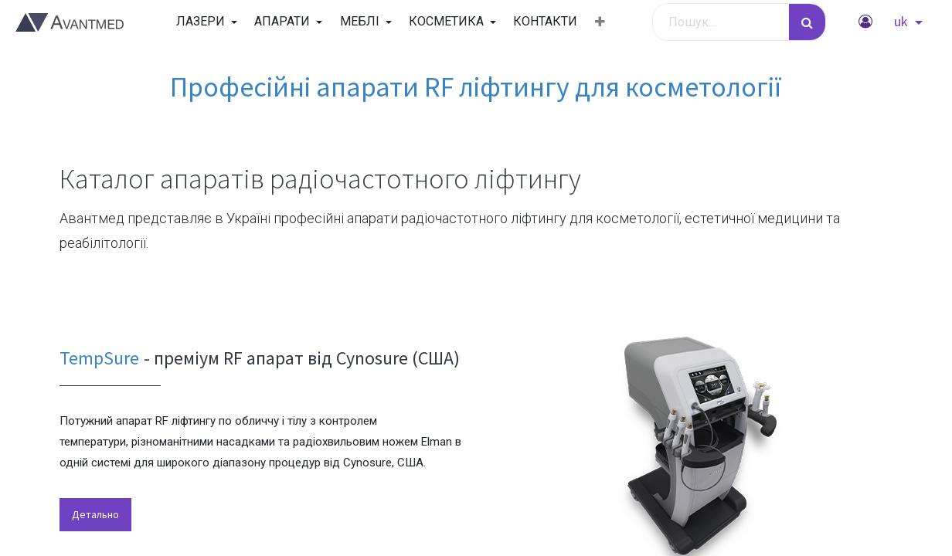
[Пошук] (807, 22)
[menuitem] (545, 21)
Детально (95, 514)
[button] (600, 22)
